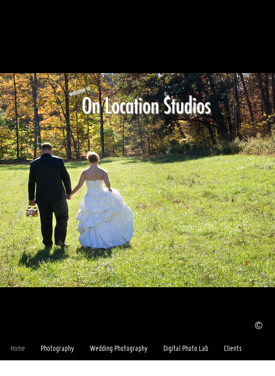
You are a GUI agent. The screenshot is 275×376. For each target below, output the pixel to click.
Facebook (252, 368)
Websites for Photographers (267, 368)
